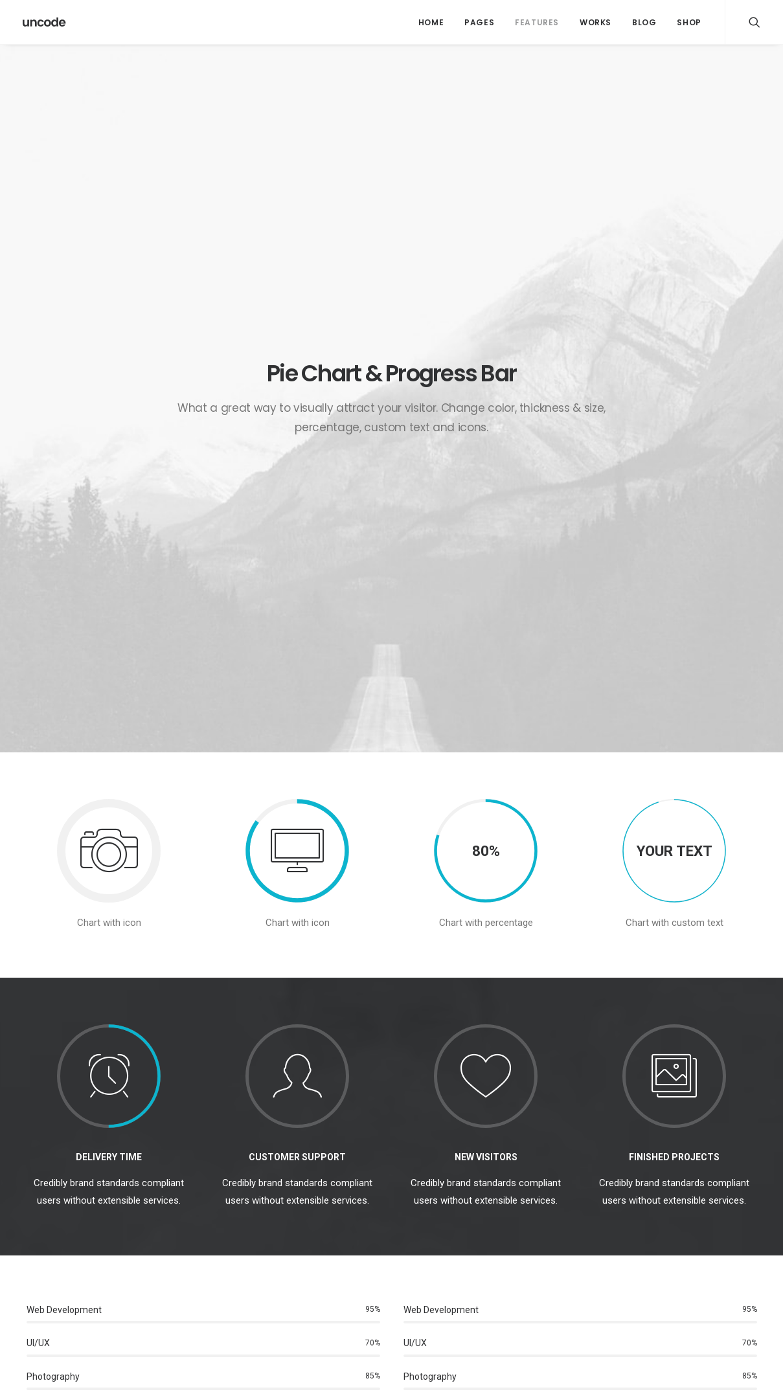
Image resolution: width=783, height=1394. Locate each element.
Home (431, 22)
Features (537, 22)
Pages (479, 22)
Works (595, 22)
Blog (644, 22)
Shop (689, 22)
